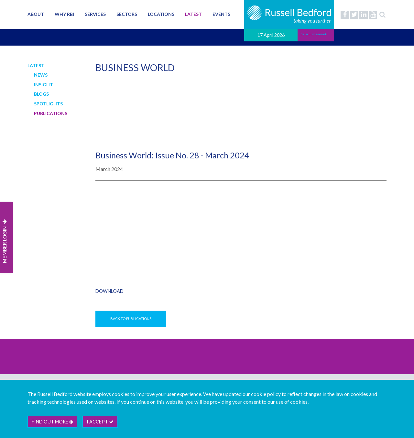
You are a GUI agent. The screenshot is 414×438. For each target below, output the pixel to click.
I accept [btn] (100, 421)
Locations (161, 14)
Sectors (126, 14)
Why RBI (64, 14)
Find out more (52, 421)
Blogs (41, 94)
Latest (193, 14)
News (41, 75)
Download (109, 291)
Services (95, 14)
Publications (50, 113)
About (35, 14)
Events (221, 14)
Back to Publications (130, 318)
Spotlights (48, 103)
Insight (43, 84)
